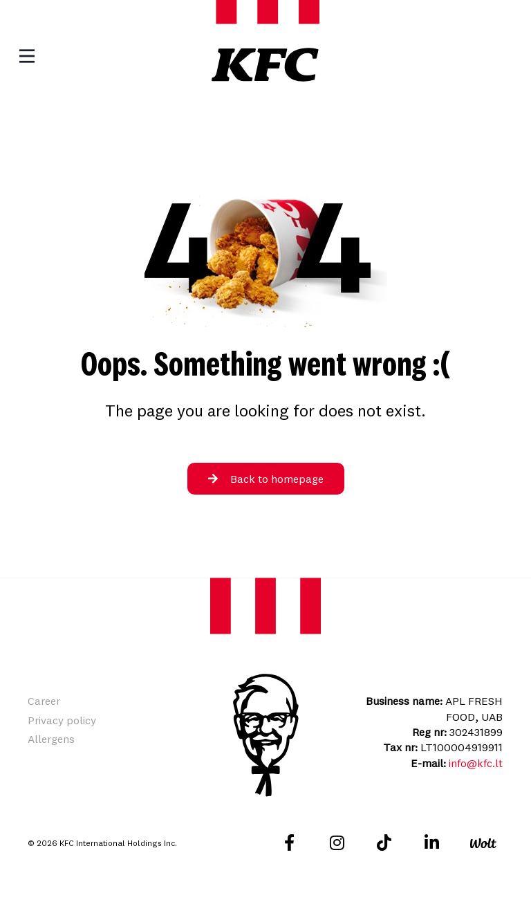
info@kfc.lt (476, 763)
